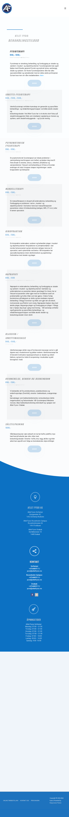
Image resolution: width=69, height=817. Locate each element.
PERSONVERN (35, 800)
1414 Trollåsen (39, 525)
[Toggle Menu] (65, 8)
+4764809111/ (34, 569)
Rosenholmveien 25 (40, 523)
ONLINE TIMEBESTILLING (10, 800)
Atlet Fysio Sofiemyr (40, 512)
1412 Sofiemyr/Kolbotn (40, 517)
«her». (42, 75)
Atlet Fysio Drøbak (39, 529)
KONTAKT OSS (24, 800)
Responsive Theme (55, 803)
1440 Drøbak (39, 533)
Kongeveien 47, (39, 514)
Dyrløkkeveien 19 (40, 531)
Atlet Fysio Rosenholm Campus (40, 520)
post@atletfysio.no (34, 571)
